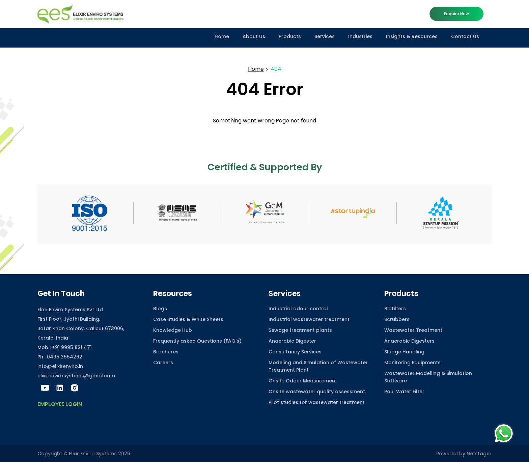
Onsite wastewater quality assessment (317, 391)
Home (222, 36)
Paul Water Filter (404, 391)
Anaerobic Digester (292, 341)
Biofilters (395, 308)
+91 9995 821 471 (72, 347)
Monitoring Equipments (412, 362)
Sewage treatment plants (300, 330)
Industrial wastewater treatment (309, 319)
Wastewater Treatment (413, 330)
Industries (360, 36)
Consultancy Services (295, 351)
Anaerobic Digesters (409, 341)
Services (324, 36)
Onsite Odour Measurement (303, 380)
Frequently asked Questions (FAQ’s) (197, 341)
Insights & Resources (412, 36)
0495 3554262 (64, 356)
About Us (254, 36)
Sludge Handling (404, 351)
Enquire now (456, 14)
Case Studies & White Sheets (188, 319)
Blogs (160, 308)
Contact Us (465, 36)
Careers (163, 362)
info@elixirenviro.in (60, 366)
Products (290, 36)
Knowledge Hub (172, 330)
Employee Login (59, 404)
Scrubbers (397, 319)
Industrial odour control (298, 308)
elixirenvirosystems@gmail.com (76, 375)
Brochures (165, 351)
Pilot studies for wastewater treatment (317, 402)
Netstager (479, 453)
